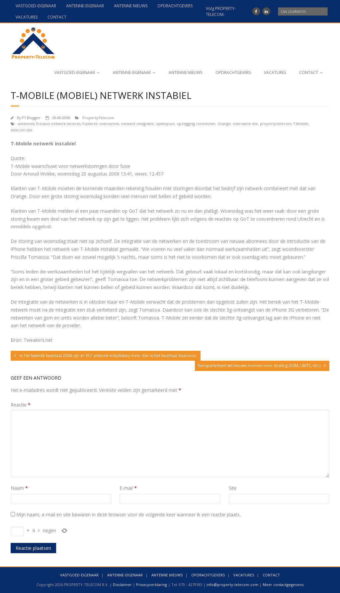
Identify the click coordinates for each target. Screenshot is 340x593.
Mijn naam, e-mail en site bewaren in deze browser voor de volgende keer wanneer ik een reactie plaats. (128, 514)
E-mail (128, 488)
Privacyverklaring (151, 584)
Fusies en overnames (100, 123)
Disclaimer (122, 584)
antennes (26, 123)
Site (233, 488)
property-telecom (276, 123)
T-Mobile (301, 123)
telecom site (22, 129)
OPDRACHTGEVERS (175, 6)
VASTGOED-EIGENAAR (36, 6)
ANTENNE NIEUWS (130, 6)
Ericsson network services (58, 123)
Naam (19, 488)
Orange (224, 123)
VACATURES (27, 17)
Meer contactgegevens (283, 584)
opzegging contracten (196, 123)
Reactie (21, 405)
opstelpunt (165, 123)
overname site (245, 123)
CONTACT (56, 17)
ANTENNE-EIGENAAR (85, 6)
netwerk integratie (137, 123)
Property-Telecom (98, 117)
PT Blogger (31, 117)
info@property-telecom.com (232, 584)
